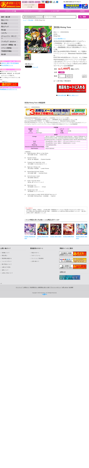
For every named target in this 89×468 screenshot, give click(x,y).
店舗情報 (82, 11)
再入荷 (3, 54)
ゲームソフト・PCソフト (8, 37)
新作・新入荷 (5, 17)
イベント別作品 (6, 48)
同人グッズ (5, 26)
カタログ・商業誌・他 (8, 45)
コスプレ (4, 33)
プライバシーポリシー (55, 287)
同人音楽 (4, 23)
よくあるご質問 (55, 11)
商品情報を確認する (7, 258)
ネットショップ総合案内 (38, 258)
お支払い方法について (7, 273)
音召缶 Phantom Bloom (30, 237)
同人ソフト (5, 20)
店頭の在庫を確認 (62, 95)
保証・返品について (73, 95)
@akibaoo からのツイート (8, 89)
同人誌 (3, 30)
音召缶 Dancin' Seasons (81, 237)
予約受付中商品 (6, 51)
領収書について (5, 252)
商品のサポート (35, 252)
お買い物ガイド (35, 261)
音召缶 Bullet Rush (68, 236)
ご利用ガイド (41, 11)
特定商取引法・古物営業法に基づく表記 (40, 287)
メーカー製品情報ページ (60, 38)
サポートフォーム (36, 255)
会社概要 (71, 287)
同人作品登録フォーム (7, 65)
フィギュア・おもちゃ (8, 41)
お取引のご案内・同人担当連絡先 (10, 63)
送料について (5, 270)
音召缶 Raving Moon (42, 237)
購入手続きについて (7, 264)
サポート (68, 11)
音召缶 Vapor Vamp (55, 236)
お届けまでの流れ (6, 267)
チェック (35, 67)
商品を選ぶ (4, 255)
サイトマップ (27, 11)
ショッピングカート (7, 261)
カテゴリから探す (10, 11)
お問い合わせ (65, 287)
